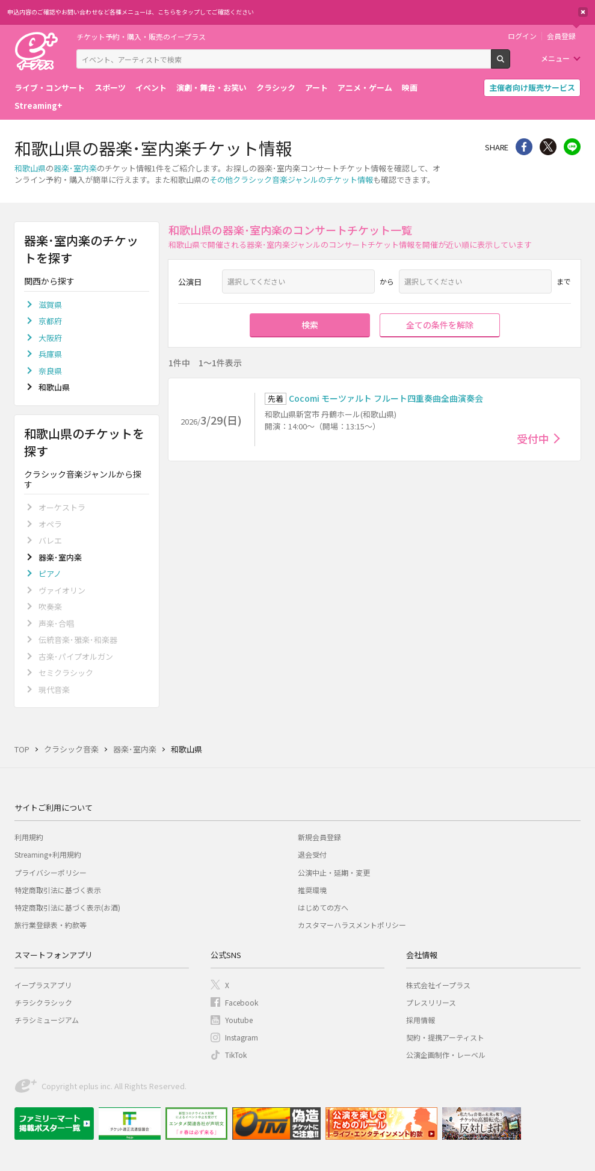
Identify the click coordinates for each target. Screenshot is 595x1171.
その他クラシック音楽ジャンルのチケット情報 (291, 179)
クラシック (275, 87)
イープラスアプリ (43, 985)
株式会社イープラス (438, 985)
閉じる (583, 12)
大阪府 (50, 337)
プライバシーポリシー (50, 872)
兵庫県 (50, 354)
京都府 (50, 321)
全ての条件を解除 (439, 325)
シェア (524, 146)
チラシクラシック (43, 1002)
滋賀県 (50, 304)
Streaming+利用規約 (47, 854)
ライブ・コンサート (49, 87)
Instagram (241, 1037)
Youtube (239, 1020)
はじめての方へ (323, 907)
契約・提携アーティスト (445, 1037)
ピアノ (50, 573)
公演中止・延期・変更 (334, 872)
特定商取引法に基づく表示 (57, 890)
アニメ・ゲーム (365, 87)
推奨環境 (312, 890)
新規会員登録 (319, 837)
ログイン (522, 36)
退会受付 (312, 854)
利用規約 (28, 837)
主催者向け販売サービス (532, 87)
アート (316, 87)
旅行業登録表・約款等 (50, 925)
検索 (309, 325)
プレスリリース (431, 1002)
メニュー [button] (555, 58)
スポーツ (110, 87)
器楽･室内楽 (75, 168)
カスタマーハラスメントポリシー (352, 925)
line (572, 146)
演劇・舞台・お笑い (211, 87)
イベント (151, 87)
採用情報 (420, 1020)
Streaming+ (38, 105)
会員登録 (561, 36)
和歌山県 (30, 168)
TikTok (236, 1055)
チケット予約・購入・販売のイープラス (141, 36)
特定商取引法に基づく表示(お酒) (67, 907)
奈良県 (50, 371)
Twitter (548, 146)
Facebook (241, 1002)
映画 (410, 87)
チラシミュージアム (46, 1020)
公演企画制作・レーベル (446, 1055)
